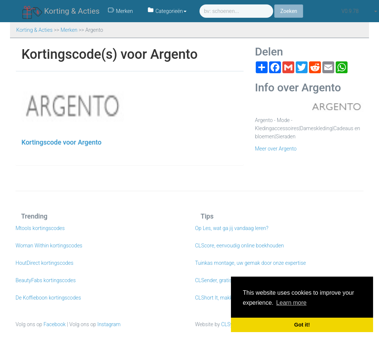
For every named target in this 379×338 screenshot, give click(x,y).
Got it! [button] (302, 325)
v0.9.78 (350, 11)
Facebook (55, 324)
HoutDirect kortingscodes (44, 263)
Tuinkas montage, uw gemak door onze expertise (250, 263)
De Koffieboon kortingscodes (48, 298)
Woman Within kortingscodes (49, 246)
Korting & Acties (61, 11)
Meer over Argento (276, 149)
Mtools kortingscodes (40, 228)
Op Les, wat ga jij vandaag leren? (231, 228)
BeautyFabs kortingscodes (46, 280)
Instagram (109, 324)
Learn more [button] (291, 303)
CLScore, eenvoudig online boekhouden (239, 246)
